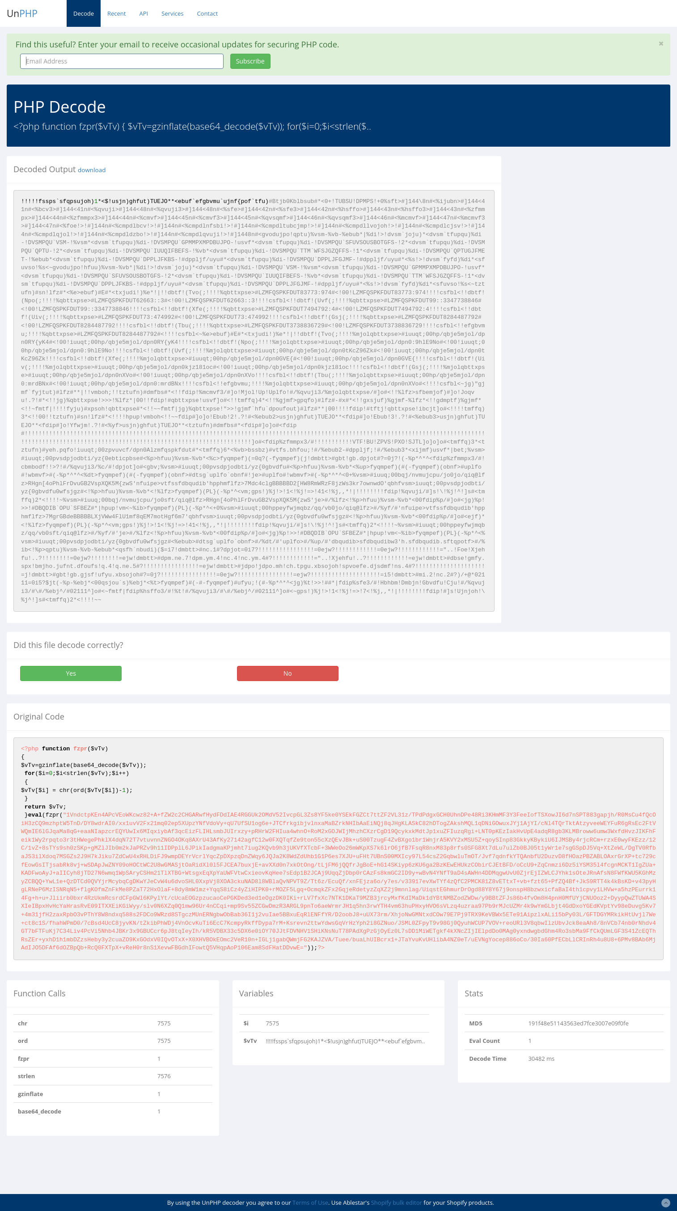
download (92, 170)
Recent (116, 13)
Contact (207, 13)
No (287, 673)
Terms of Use (310, 1202)
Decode (83, 13)
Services (172, 13)
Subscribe (250, 61)
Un (22, 13)
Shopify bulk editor (396, 1202)
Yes (71, 673)
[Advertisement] (590, 218)
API (143, 13)
